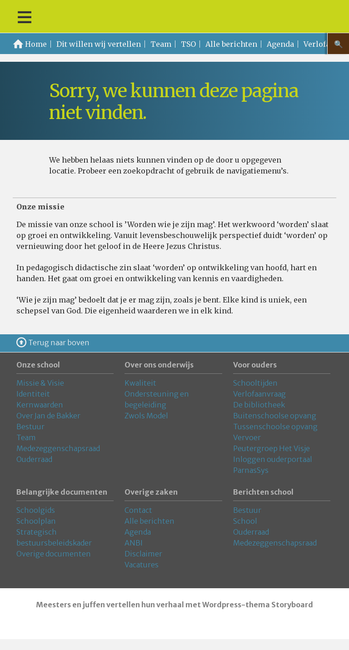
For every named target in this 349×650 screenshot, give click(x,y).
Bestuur (30, 426)
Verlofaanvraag (259, 393)
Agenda (280, 44)
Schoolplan (36, 521)
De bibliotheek (259, 404)
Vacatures (142, 564)
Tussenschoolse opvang (275, 426)
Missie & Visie (40, 382)
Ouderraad (34, 459)
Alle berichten (231, 44)
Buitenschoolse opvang (274, 415)
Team (160, 44)
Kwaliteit (140, 382)
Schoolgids (35, 510)
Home (36, 44)
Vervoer (247, 437)
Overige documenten (53, 553)
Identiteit (33, 393)
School (245, 521)
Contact (138, 510)
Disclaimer (143, 553)
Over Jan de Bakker (48, 415)
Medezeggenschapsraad (58, 448)
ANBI (134, 542)
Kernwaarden (39, 404)
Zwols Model (146, 415)
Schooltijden (255, 382)
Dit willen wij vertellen (98, 44)
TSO (188, 44)
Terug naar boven (59, 342)
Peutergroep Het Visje (271, 448)
